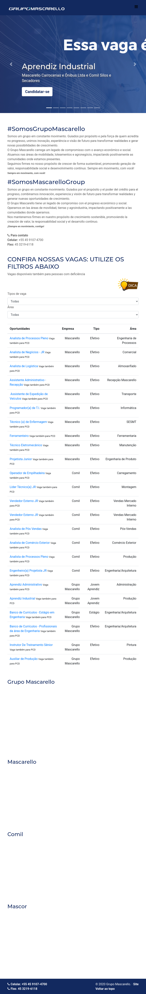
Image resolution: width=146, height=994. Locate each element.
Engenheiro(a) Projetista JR (28, 570)
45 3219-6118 (27, 989)
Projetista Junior (21, 459)
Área (10, 307)
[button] (11, 64)
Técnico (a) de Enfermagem (28, 422)
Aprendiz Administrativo (26, 584)
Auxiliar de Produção (24, 659)
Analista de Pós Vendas (26, 529)
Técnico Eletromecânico (26, 445)
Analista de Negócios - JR (27, 352)
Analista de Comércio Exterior (30, 543)
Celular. (14, 984)
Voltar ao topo (105, 989)
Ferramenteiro (19, 436)
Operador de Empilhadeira (27, 473)
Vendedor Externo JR (24, 501)
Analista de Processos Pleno (29, 338)
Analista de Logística (24, 366)
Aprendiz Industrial (23, 598)
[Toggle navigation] (136, 7)
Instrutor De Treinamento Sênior (31, 645)
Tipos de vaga (16, 294)
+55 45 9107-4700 (34, 984)
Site (136, 984)
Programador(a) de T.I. (25, 408)
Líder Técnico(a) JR (23, 487)
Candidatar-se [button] (37, 91)
